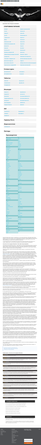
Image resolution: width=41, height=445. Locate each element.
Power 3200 (13, 437)
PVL (12, 433)
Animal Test (13, 434)
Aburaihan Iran (14, 432)
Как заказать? (3, 7)
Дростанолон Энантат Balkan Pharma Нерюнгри (11, 348)
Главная (2, 429)
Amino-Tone (13, 436)
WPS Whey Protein (14, 430)
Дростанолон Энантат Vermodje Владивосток (10, 347)
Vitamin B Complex (14, 439)
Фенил (12, 438)
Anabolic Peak (14, 440)
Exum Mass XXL (14, 442)
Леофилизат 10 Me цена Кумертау (9, 349)
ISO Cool (13, 441)
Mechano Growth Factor (15, 431)
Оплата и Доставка (11, 7)
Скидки (18, 7)
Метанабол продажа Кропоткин (7, 285)
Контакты (27, 7)
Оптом (22, 7)
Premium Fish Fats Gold (15, 435)
